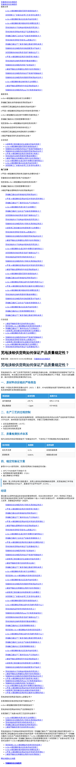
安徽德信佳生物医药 (9, 2)
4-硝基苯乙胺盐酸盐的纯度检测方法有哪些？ (23, 228)
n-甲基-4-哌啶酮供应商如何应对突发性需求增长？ (25, 199)
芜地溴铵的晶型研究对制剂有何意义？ (20, 257)
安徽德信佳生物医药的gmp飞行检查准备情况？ (24, 90)
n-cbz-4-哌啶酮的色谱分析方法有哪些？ (21, 207)
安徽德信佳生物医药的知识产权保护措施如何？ (24, 73)
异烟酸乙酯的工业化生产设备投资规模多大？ (23, 36)
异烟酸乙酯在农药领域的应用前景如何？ (21, 194)
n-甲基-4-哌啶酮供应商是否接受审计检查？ (22, 57)
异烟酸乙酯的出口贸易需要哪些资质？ (20, 311)
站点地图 (11, 758)
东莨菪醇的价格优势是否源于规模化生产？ (22, 52)
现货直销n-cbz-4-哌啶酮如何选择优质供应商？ (23, 326)
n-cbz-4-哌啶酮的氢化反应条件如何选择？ (21, 19)
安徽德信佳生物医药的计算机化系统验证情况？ (24, 224)
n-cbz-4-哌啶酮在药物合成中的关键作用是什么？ (24, 282)
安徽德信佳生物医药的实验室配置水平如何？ (23, 48)
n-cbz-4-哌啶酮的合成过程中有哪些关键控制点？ (24, 161)
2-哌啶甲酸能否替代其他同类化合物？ (20, 324)
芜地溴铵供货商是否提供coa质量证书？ (21, 40)
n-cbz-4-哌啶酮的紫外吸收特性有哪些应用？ (22, 23)
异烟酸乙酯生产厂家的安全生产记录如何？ (22, 203)
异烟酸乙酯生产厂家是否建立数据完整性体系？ (24, 44)
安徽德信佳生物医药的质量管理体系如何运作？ (24, 77)
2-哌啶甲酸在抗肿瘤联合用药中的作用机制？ (23, 69)
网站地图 (4, 758)
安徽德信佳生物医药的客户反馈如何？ (20, 65)
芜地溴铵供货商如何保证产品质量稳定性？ (22, 32)
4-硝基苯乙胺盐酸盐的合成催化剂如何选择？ (23, 144)
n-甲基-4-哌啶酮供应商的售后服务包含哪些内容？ (25, 286)
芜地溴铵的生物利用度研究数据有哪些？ (21, 61)
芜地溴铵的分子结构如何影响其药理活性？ (22, 27)
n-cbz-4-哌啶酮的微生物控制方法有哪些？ (21, 82)
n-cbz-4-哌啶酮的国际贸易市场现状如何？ (21, 11)
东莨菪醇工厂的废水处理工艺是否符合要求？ (23, 15)
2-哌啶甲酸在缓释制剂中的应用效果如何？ (22, 86)
